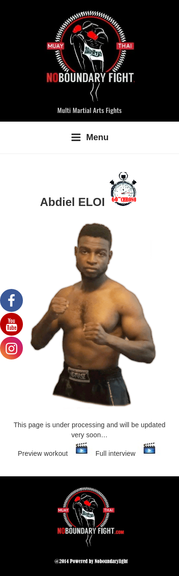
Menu (90, 137)
